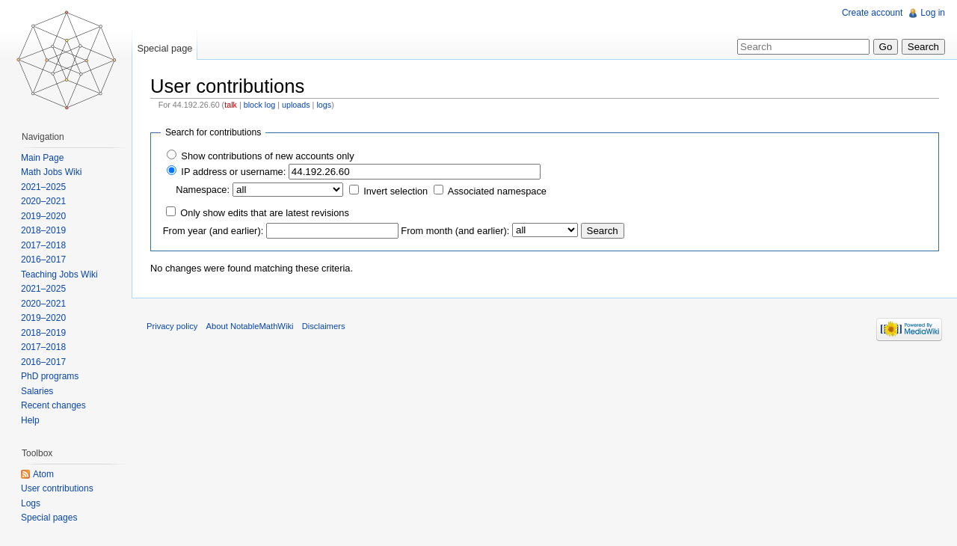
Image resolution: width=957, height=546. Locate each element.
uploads (296, 104)
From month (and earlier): (455, 230)
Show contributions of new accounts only (267, 156)
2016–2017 (43, 259)
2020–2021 (43, 201)
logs (323, 104)
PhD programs (50, 376)
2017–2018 (43, 245)
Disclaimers (323, 326)
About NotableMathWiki (250, 326)
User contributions (57, 488)
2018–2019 (43, 230)
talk (230, 104)
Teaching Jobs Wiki (59, 274)
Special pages (49, 517)
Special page (164, 48)
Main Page (42, 158)
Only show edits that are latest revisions (264, 212)
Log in (932, 12)
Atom (43, 474)
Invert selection (395, 191)
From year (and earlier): (213, 230)
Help (30, 420)
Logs (30, 503)
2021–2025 (43, 187)
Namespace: (203, 189)
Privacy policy (172, 326)
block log (259, 104)
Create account (872, 12)
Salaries (37, 391)
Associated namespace (497, 191)
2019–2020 (43, 216)
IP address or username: (233, 171)
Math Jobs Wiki (51, 172)
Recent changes (53, 405)
